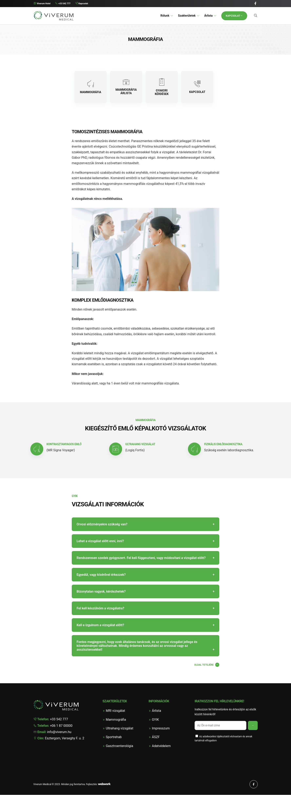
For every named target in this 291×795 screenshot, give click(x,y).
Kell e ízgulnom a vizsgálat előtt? (100, 625)
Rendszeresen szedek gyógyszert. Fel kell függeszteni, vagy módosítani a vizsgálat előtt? (141, 558)
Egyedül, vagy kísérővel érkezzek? (101, 575)
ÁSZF (155, 737)
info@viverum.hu (52, 732)
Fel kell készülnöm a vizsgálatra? (100, 609)
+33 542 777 (66, 3)
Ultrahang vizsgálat (119, 728)
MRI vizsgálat (115, 711)
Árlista (208, 15)
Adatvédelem (161, 746)
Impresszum (161, 728)
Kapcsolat (86, 3)
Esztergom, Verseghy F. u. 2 (58, 738)
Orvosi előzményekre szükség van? (102, 525)
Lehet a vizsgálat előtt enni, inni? (100, 541)
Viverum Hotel (43, 3)
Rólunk (164, 15)
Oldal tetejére (204, 665)
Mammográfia (116, 720)
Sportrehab (114, 737)
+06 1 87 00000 (52, 726)
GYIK (155, 720)
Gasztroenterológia (119, 746)
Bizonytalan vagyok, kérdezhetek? (101, 592)
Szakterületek (187, 15)
